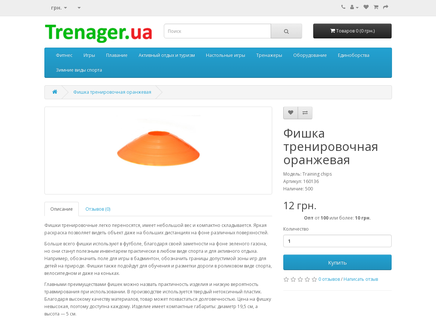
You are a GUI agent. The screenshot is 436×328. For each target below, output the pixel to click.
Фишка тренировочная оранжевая (112, 92)
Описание (61, 209)
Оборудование (310, 55)
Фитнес (64, 55)
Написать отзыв (361, 279)
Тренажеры (269, 55)
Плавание (117, 55)
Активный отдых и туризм (167, 55)
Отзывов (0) (97, 209)
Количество (296, 229)
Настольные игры (225, 55)
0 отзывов (329, 279)
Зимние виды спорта (79, 70)
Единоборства (353, 55)
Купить (337, 262)
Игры (89, 55)
